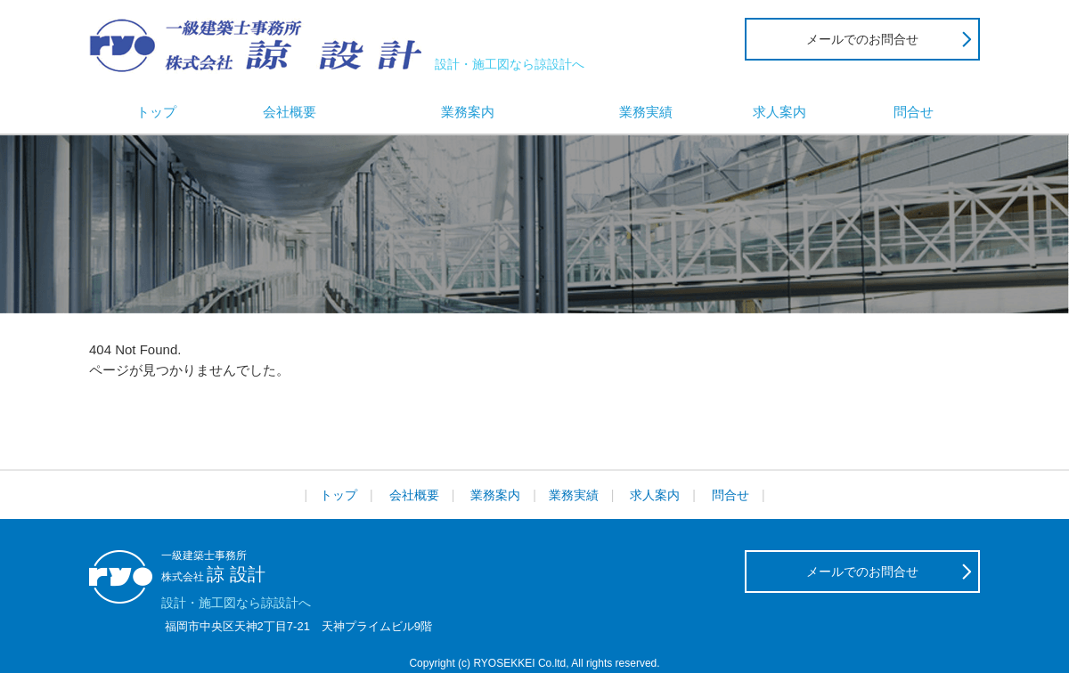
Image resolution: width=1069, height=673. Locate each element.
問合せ (914, 111)
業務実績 (646, 111)
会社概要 (289, 111)
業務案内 (467, 111)
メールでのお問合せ (862, 39)
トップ (156, 111)
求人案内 (779, 111)
